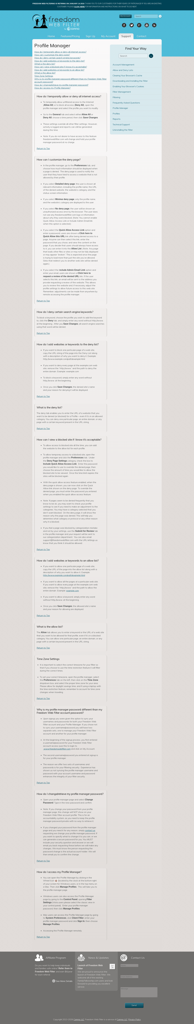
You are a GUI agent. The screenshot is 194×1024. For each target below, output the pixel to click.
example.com (72, 590)
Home (51, 36)
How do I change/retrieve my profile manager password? (61, 85)
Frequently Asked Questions (126, 102)
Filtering (116, 97)
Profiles (116, 113)
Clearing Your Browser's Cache (127, 75)
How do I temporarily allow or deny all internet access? (60, 51)
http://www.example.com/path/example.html (64, 575)
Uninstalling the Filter (123, 130)
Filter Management (122, 91)
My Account (125, 16)
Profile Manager (120, 108)
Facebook (124, 25)
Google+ (139, 25)
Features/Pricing (70, 36)
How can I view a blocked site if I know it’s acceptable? (60, 66)
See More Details (62, 981)
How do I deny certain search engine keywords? (57, 57)
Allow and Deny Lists (123, 70)
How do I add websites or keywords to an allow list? (59, 69)
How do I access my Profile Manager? (52, 88)
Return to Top (43, 148)
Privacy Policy (134, 1019)
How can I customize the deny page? (52, 54)
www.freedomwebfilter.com (57, 748)
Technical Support (121, 124)
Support (126, 36)
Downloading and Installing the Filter (130, 81)
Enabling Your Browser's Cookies (128, 86)
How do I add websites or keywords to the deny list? (59, 60)
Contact (141, 36)
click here (79, 7)
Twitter (131, 25)
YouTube (147, 25)
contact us (90, 830)
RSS (154, 25)
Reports (116, 119)
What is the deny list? (44, 63)
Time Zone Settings (43, 76)
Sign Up (90, 36)
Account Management (123, 64)
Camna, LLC (79, 1019)
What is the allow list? (45, 72)
